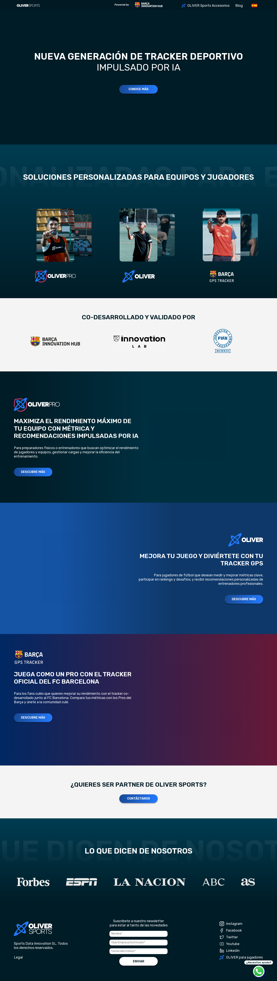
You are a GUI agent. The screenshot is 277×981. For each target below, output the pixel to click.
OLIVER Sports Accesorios (208, 5)
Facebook (230, 930)
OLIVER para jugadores (241, 957)
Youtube (229, 944)
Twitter (228, 937)
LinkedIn (229, 950)
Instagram (230, 923)
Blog (239, 5)
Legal (18, 957)
